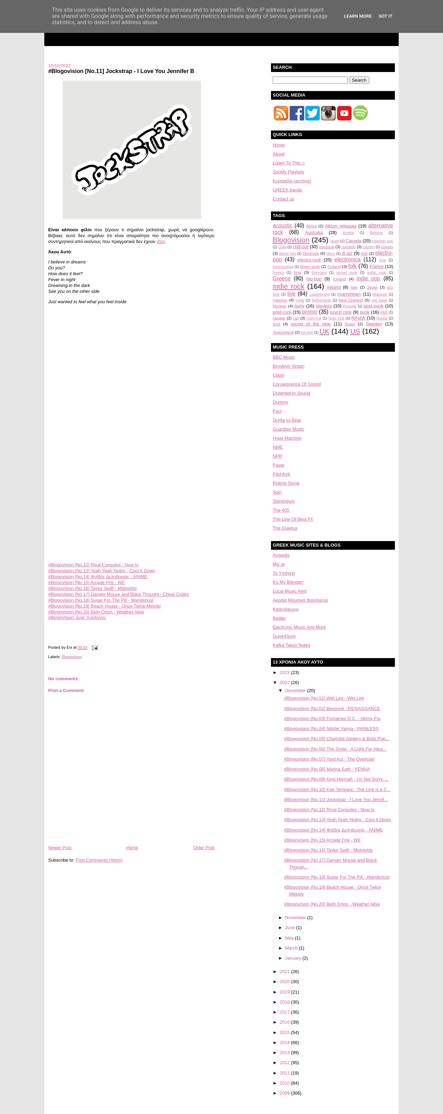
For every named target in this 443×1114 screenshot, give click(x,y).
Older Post (203, 847)
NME (278, 447)
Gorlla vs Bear (287, 420)
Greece (281, 278)
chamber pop (382, 241)
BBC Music (284, 357)
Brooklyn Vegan (288, 366)
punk (364, 312)
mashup (280, 300)
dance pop (287, 253)
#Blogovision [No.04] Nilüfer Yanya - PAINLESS (331, 728)
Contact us (283, 198)
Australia (314, 232)
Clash (278, 375)
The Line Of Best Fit (293, 519)
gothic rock (376, 273)
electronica (347, 259)
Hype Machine (287, 438)
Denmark (310, 253)
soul (276, 324)
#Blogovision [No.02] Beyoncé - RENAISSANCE (332, 708)
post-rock (282, 312)
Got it (385, 16)
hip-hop (314, 278)
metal (300, 300)
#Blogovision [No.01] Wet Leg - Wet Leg (324, 698)
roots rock (336, 318)
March (292, 948)
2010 (285, 1083)
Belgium (376, 233)
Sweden (374, 323)
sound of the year (311, 323)
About (278, 153)
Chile (282, 247)
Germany (319, 273)
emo (382, 260)
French (278, 273)
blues (335, 241)
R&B (384, 312)
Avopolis (281, 555)
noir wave (379, 300)
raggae (279, 318)
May (290, 938)
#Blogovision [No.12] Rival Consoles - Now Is (93, 564)
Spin (277, 492)
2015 (285, 1032)
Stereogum (284, 501)
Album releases (340, 225)
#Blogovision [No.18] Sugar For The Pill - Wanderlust (100, 600)
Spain (350, 324)
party (300, 305)
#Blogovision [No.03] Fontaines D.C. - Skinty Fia (332, 718)
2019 (285, 992)
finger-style (310, 266)
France (376, 266)
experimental (283, 267)
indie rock (288, 286)
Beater (279, 618)
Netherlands (321, 300)
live (291, 294)
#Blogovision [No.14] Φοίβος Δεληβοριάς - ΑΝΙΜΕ (97, 576)
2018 (285, 1002)
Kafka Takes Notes (291, 645)
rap (296, 318)
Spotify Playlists (288, 171)
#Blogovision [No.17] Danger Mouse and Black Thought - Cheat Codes (118, 594)
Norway (280, 306)
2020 (285, 981)
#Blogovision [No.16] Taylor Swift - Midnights (92, 588)
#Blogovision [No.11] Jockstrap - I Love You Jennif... (336, 799)
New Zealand (350, 300)
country (369, 247)
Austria (348, 233)
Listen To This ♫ (289, 162)
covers (387, 246)
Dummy (280, 402)
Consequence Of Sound (297, 384)
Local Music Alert (290, 591)
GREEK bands (287, 189)
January (293, 958)
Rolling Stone (286, 483)
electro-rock (309, 259)
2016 (285, 1022)
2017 (285, 1012)
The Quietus (285, 528)
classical (326, 246)
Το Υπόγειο (284, 573)
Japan (372, 287)
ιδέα (160, 241)
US (355, 331)
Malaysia (380, 294)
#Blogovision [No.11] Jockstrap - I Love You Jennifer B (121, 71)
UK (324, 331)
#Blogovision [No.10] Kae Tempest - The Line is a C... (337, 789)
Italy (354, 287)
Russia (382, 318)
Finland (334, 266)
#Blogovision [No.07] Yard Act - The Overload (329, 759)
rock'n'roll (314, 318)
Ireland (334, 287)
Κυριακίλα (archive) (292, 180)
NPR (277, 456)
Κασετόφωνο (286, 609)
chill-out (300, 246)
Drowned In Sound (291, 393)
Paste (278, 465)
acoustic (282, 225)
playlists (324, 305)
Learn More (358, 16)
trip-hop (307, 332)
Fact (277, 411)
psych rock (341, 312)
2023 (285, 672)
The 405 (281, 510)
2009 (285, 1093)
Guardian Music (288, 429)
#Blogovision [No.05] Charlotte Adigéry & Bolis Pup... (336, 738)
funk (297, 272)
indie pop (368, 278)
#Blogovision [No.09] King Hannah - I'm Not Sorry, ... (336, 779)
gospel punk (347, 273)
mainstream (349, 294)
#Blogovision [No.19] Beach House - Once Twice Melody (104, 606)
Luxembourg (319, 294)
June (290, 927)
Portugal (349, 306)
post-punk (373, 305)
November (296, 917)
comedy (349, 246)
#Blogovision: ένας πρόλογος (77, 617)
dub (364, 253)
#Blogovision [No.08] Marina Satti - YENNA (327, 769)
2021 (285, 971)
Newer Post (59, 847)
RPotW (358, 318)
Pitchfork (281, 474)
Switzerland (283, 332)
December (296, 690)
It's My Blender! (288, 582)
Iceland (339, 279)
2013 (285, 1052)
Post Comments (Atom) (99, 860)
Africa (311, 226)
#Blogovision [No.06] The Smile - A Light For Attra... (335, 749)
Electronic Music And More (299, 627)
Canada (354, 240)
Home (132, 847)
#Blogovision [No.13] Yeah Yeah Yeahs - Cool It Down (101, 570)
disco (331, 253)
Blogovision (72, 657)
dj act (347, 253)
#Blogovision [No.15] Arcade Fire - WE (86, 582)
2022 (285, 682)
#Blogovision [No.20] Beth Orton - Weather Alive (96, 611)
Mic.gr (279, 564)
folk (352, 266)
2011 (285, 1073)
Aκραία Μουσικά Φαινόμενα (300, 600)
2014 (285, 1042)
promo (309, 312)
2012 (285, 1062)
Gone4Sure (284, 636)
